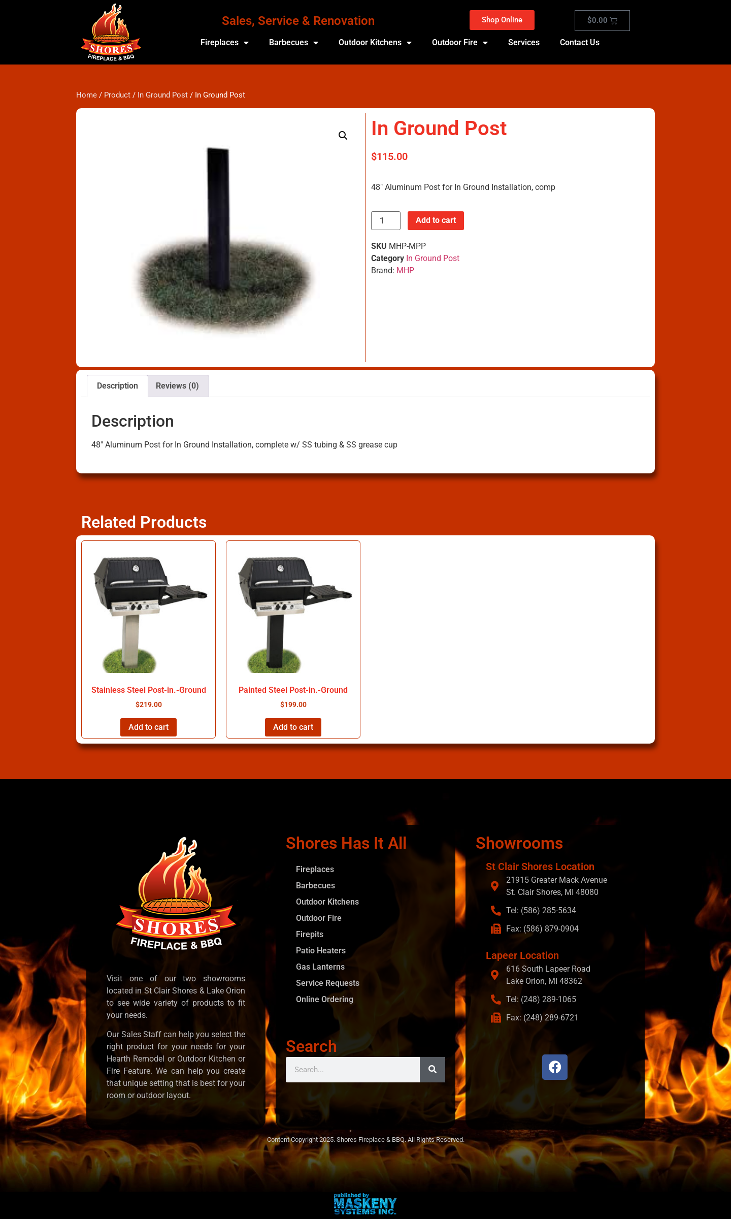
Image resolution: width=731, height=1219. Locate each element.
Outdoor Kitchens (375, 43)
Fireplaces (225, 43)
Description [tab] (117, 386)
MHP (405, 270)
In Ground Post (163, 95)
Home (86, 95)
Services (524, 42)
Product (117, 95)
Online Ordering (324, 999)
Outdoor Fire (460, 43)
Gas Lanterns (320, 967)
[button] (343, 135)
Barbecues (293, 43)
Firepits (309, 934)
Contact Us (580, 42)
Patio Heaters (321, 950)
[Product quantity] (386, 220)
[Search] (432, 1069)
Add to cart (436, 220)
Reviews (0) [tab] (177, 386)
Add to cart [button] (148, 727)
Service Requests (327, 983)
